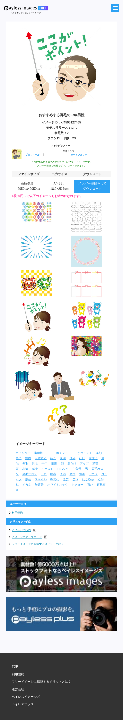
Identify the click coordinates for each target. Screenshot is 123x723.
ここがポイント (82, 453)
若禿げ (93, 458)
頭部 (95, 463)
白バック (63, 468)
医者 (53, 474)
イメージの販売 (24, 530)
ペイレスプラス (23, 704)
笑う (75, 479)
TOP (15, 666)
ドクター (77, 484)
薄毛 (72, 458)
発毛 (25, 463)
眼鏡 (54, 463)
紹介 (53, 458)
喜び (90, 484)
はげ (82, 458)
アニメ (93, 474)
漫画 (82, 474)
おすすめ (41, 458)
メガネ (26, 484)
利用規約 (17, 512)
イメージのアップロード (29, 537)
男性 (35, 463)
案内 (28, 458)
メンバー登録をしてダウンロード (92, 186)
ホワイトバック (57, 484)
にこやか (88, 479)
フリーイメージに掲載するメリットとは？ (38, 544)
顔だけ (71, 463)
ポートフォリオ (79, 154)
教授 (72, 474)
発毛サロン (29, 474)
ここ (49, 453)
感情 (35, 468)
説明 (63, 458)
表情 (25, 468)
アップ (84, 463)
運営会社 (18, 689)
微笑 (66, 479)
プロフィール (32, 154)
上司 (44, 474)
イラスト (47, 468)
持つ (19, 458)
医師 (63, 474)
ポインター (23, 453)
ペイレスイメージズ (26, 696)
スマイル (41, 479)
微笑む (54, 479)
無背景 (39, 484)
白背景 (77, 468)
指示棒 (38, 453)
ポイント (62, 453)
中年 (44, 463)
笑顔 (99, 453)
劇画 (28, 479)
